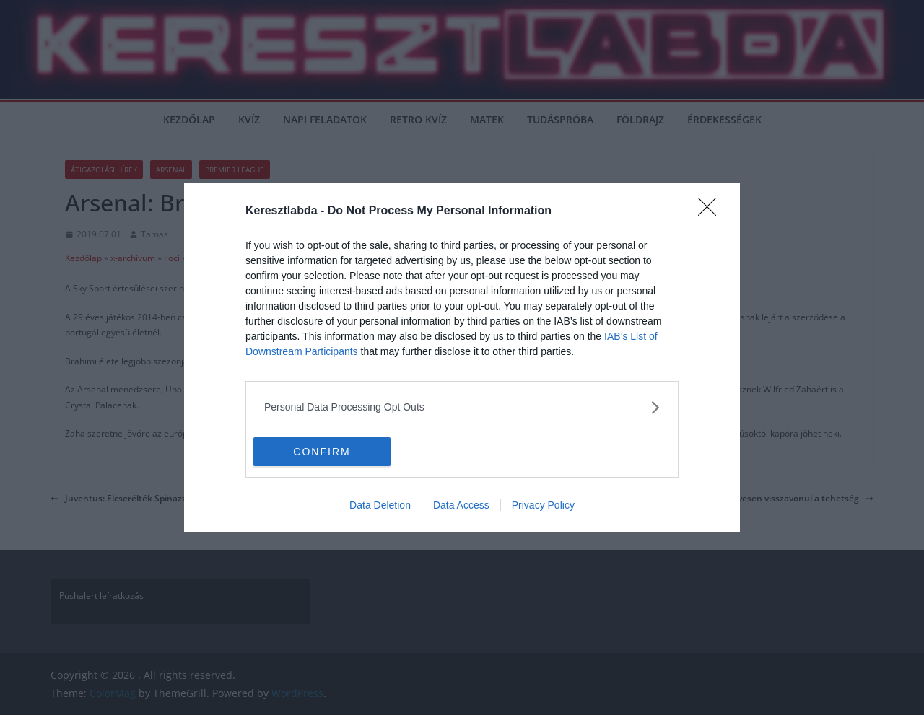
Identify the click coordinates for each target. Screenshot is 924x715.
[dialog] (462, 357)
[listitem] (462, 407)
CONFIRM (321, 451)
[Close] (711, 211)
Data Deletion (380, 505)
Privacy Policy (543, 505)
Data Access (461, 505)
